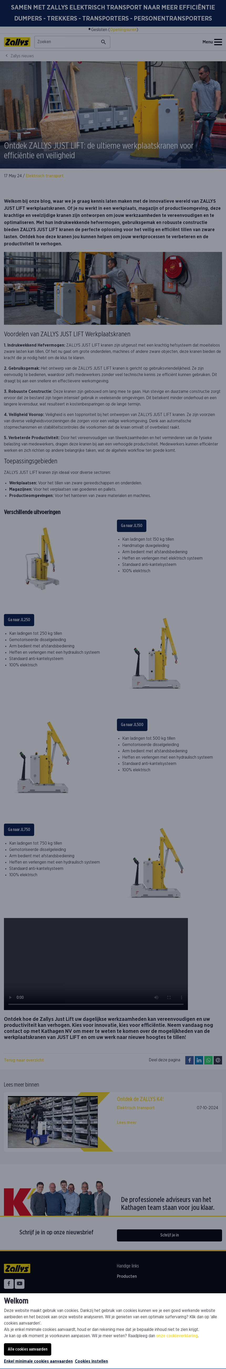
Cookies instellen (91, 1361)
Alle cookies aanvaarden (27, 1349)
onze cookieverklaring (177, 1336)
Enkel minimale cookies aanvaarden (38, 1361)
